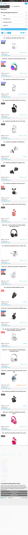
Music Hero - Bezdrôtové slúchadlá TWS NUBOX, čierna (14, 308)
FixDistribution (6, 3)
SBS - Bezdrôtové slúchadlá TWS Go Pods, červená (14, 204)
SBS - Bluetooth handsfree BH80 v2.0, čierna (14, 287)
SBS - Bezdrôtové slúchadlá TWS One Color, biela (14, 121)
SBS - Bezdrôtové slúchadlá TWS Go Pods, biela (14, 79)
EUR (17, 0)
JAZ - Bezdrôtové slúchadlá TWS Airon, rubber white (14, 245)
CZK (20, 0)
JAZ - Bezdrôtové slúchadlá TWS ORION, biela (14, 142)
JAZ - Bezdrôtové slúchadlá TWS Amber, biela (14, 38)
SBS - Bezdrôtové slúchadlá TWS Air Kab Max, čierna (14, 391)
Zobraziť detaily (24, 497)
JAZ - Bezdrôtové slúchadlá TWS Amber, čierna (14, 183)
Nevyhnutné (4, 497)
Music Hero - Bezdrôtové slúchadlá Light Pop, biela (14, 58)
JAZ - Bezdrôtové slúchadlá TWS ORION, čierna (14, 162)
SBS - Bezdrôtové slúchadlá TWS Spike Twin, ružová (14, 433)
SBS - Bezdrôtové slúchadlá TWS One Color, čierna (14, 100)
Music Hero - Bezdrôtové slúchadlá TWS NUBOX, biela (14, 266)
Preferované (10, 497)
